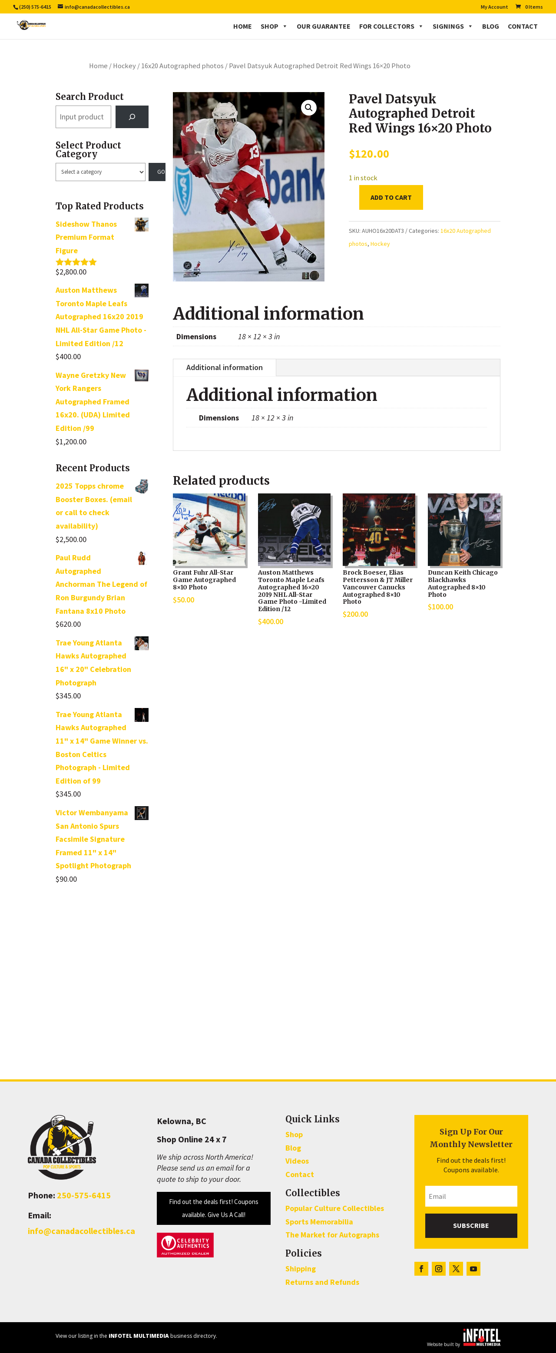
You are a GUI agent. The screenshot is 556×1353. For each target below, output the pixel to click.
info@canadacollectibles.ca (81, 1230)
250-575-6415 (84, 1195)
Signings (453, 26)
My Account (494, 7)
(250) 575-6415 (35, 6)
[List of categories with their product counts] (101, 172)
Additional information (224, 367)
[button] (309, 108)
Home (242, 26)
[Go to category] (157, 172)
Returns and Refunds (322, 1282)
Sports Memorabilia (319, 1222)
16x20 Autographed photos (182, 65)
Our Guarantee (324, 26)
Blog (490, 26)
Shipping (300, 1269)
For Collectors (391, 26)
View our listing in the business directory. (136, 1336)
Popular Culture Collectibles (334, 1208)
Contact (523, 26)
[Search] (132, 117)
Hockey (124, 65)
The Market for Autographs (332, 1235)
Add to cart (391, 197)
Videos (297, 1161)
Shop (274, 26)
